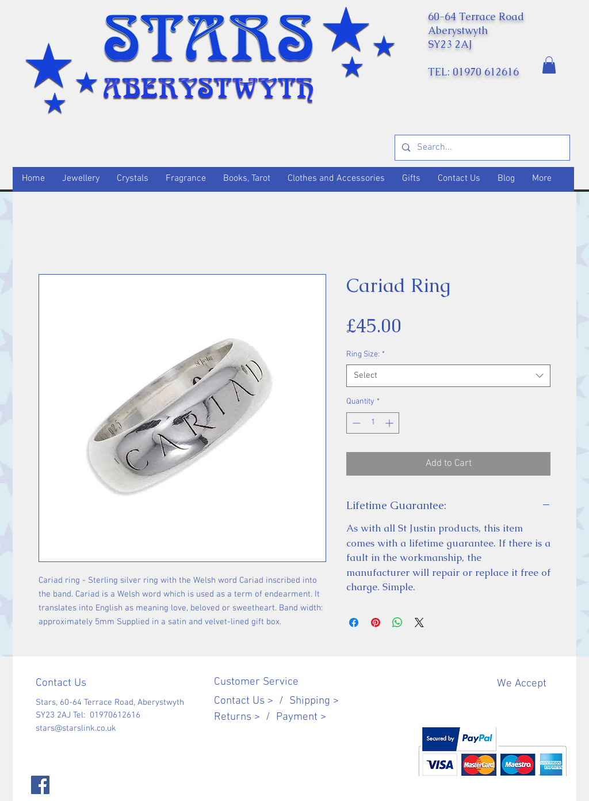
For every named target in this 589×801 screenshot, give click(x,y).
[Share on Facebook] (354, 622)
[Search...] (481, 147)
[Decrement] (355, 423)
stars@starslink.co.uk (76, 728)
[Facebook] (40, 785)
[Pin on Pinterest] (376, 622)
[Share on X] (419, 622)
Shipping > (314, 701)
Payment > (301, 717)
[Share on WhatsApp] (397, 622)
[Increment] (390, 423)
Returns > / (245, 717)
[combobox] (448, 376)
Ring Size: (365, 354)
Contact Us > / (251, 701)
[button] (549, 65)
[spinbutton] (372, 423)
